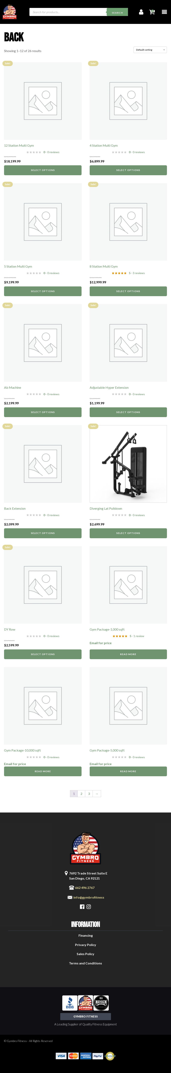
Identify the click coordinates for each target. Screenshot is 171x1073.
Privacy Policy (85, 945)
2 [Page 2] (81, 793)
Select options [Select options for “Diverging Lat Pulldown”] (128, 533)
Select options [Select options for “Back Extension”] (43, 533)
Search (117, 12)
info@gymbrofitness (88, 897)
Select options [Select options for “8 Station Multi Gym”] (128, 291)
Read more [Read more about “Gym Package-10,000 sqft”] (43, 771)
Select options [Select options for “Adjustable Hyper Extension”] (128, 412)
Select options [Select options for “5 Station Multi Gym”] (43, 291)
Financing (86, 935)
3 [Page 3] (89, 793)
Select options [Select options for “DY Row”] (43, 654)
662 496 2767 (85, 887)
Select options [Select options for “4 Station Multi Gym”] (128, 170)
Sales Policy (85, 954)
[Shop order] (150, 50)
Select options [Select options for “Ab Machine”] (43, 412)
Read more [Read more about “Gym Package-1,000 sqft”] (128, 654)
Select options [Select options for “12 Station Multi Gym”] (43, 170)
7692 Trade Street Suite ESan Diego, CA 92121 (88, 875)
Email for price (101, 643)
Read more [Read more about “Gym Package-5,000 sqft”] (128, 771)
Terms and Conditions (85, 963)
